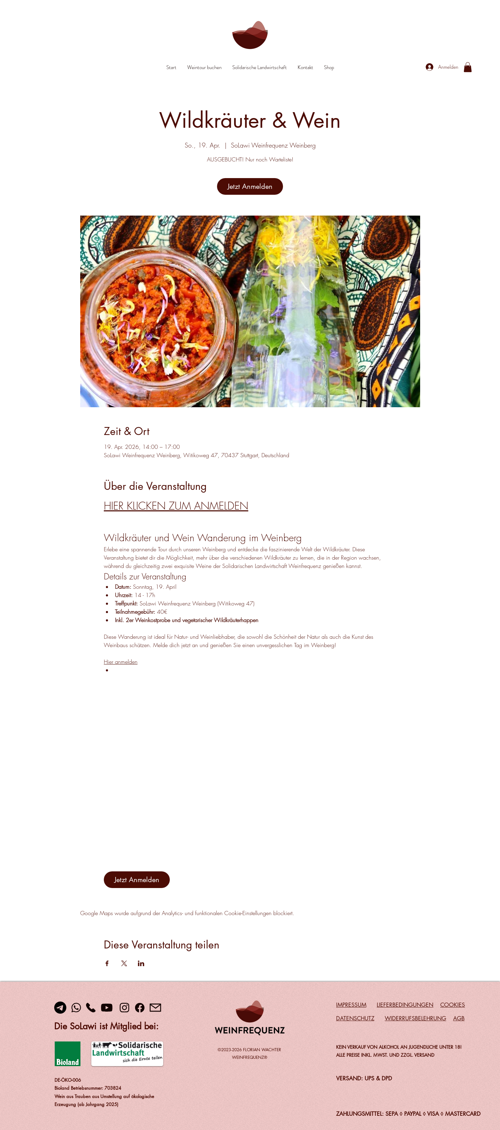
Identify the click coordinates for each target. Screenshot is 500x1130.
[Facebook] (139, 1007)
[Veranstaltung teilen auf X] (124, 963)
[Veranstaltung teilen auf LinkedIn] (141, 963)
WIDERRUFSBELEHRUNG (415, 1018)
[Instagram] (124, 1007)
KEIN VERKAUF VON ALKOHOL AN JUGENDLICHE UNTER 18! (398, 1047)
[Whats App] (76, 1007)
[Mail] (155, 1007)
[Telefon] (90, 1007)
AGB (459, 1018)
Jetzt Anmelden (250, 186)
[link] (468, 67)
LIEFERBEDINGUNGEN (405, 1004)
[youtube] (107, 1007)
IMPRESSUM (351, 1004)
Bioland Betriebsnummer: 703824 (88, 1088)
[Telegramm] (60, 1008)
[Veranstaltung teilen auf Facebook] (107, 963)
